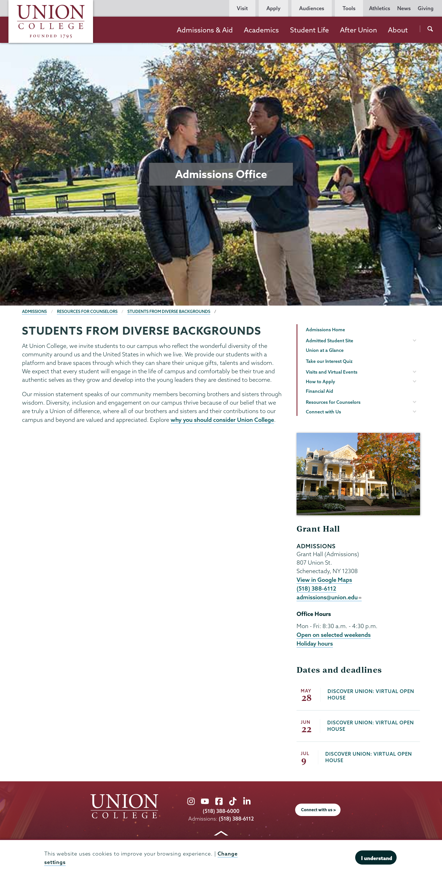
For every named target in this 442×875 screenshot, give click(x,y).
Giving (426, 8)
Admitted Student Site (329, 340)
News (404, 8)
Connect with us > (318, 809)
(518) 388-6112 (316, 588)
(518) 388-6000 (221, 811)
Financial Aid (319, 391)
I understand (376, 858)
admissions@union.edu (329, 597)
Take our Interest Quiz (329, 361)
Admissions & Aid (205, 30)
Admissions (34, 311)
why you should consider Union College (222, 419)
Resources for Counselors (87, 311)
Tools (348, 8)
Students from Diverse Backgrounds (168, 311)
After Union (358, 30)
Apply (273, 8)
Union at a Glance (325, 350)
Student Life (309, 30)
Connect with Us (323, 412)
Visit (242, 8)
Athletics (379, 8)
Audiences (311, 8)
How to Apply (320, 381)
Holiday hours (315, 643)
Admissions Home (325, 329)
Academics (261, 30)
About (398, 30)
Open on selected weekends (334, 634)
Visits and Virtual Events (331, 372)
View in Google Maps (324, 579)
